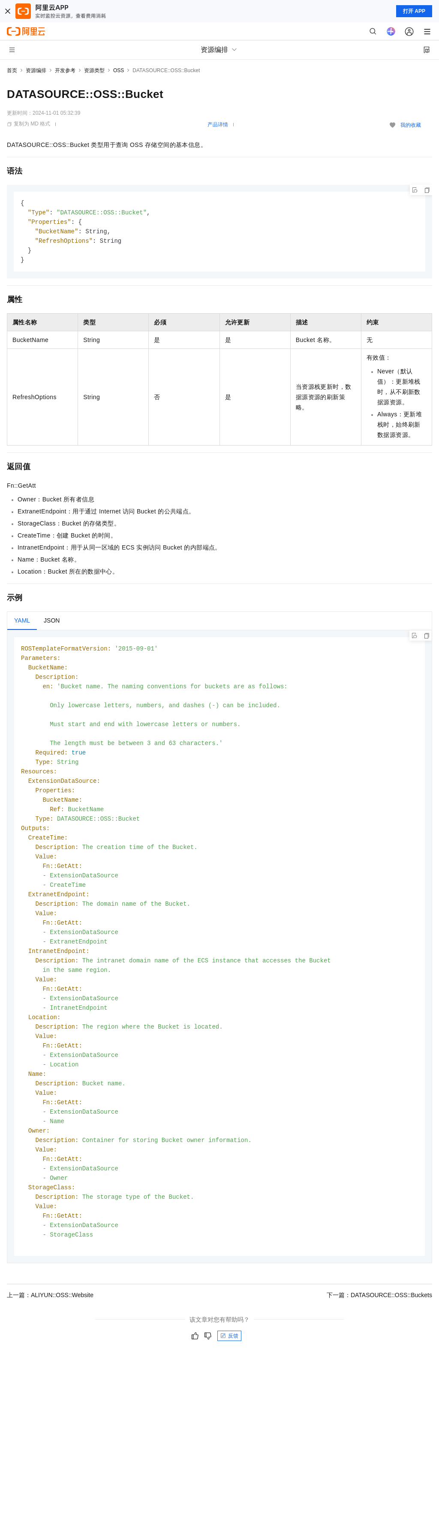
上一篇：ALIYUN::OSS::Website (50, 1325)
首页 (12, 70)
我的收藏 (410, 125)
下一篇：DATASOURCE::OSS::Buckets (379, 1325)
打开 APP (414, 11)
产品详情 (217, 125)
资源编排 (36, 70)
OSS (118, 70)
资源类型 (94, 70)
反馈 (229, 1366)
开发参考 (65, 70)
